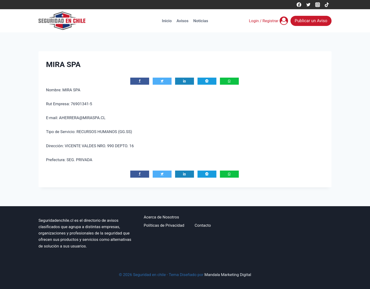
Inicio (167, 20)
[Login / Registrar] (268, 20)
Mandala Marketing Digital (227, 274)
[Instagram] (317, 4)
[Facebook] (298, 4)
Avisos (183, 20)
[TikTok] (327, 4)
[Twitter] (308, 4)
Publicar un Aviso (311, 20)
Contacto (203, 225)
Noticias (200, 20)
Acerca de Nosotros (161, 217)
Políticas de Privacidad (164, 225)
